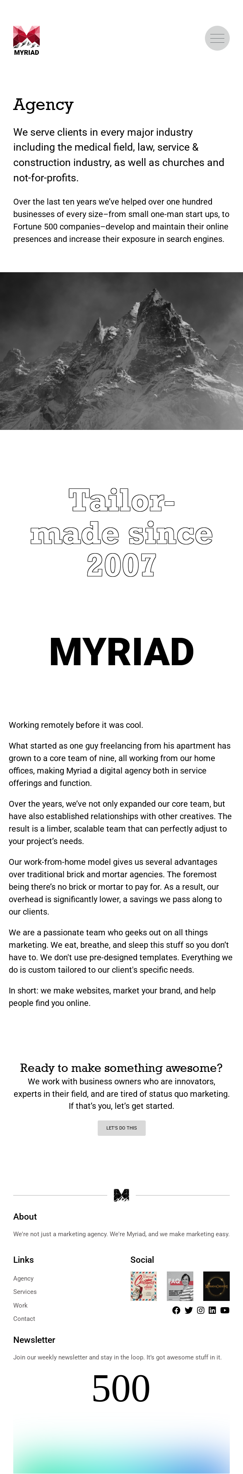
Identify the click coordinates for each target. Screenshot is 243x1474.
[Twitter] (189, 1310)
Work (20, 1305)
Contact (24, 1319)
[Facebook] (176, 1310)
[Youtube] (225, 1310)
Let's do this (121, 1128)
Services (25, 1292)
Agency (23, 1278)
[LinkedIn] (212, 1310)
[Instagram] (201, 1310)
